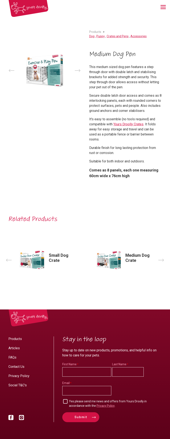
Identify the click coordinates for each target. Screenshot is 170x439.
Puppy (100, 36)
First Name (69, 364)
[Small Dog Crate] (47, 260)
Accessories (138, 36)
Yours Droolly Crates (128, 124)
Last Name (119, 364)
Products (95, 31)
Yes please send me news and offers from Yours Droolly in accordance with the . (108, 403)
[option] (45, 70)
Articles (14, 348)
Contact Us (16, 367)
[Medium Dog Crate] (123, 260)
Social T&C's (17, 385)
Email (66, 383)
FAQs (12, 357)
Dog (91, 36)
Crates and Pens (118, 36)
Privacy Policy (18, 376)
